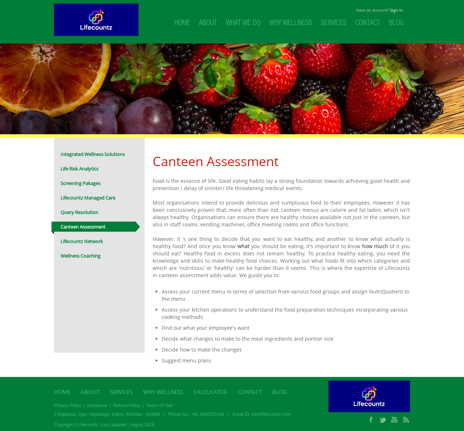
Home (182, 23)
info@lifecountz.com (271, 414)
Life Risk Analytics (79, 168)
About (208, 23)
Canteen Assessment (83, 226)
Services (334, 23)
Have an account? (379, 10)
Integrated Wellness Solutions (93, 154)
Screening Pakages (80, 183)
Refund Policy (126, 405)
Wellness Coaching (80, 256)
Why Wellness (290, 23)
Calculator (210, 391)
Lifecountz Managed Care (88, 197)
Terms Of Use (159, 405)
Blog (396, 23)
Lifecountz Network (82, 241)
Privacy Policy (67, 405)
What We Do (243, 23)
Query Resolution (79, 212)
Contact (367, 23)
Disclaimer (97, 405)
